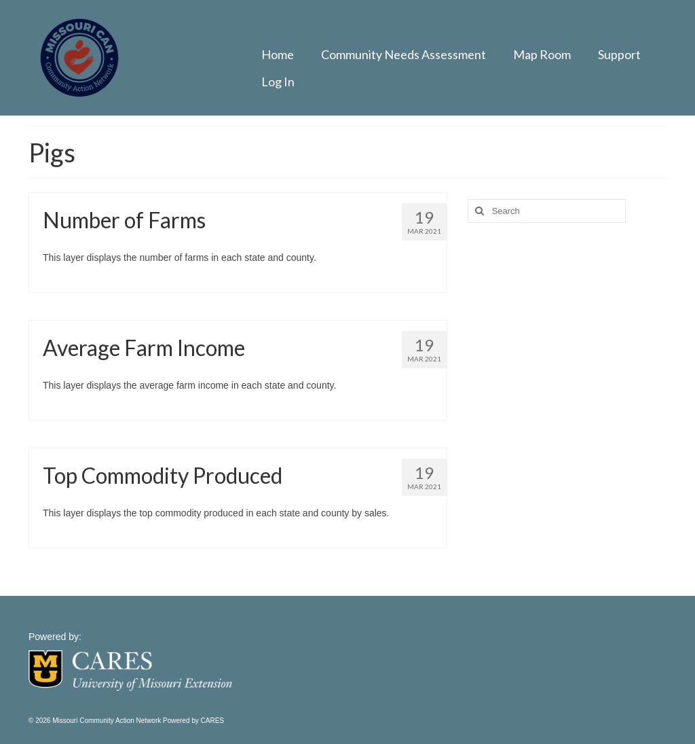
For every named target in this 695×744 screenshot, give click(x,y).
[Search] (478, 211)
